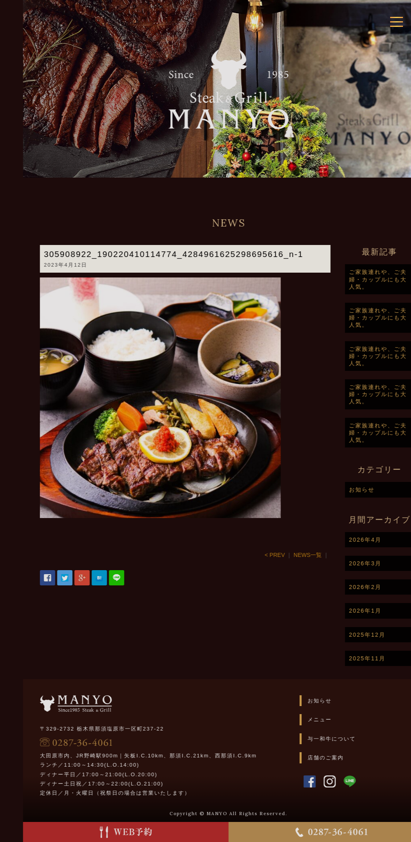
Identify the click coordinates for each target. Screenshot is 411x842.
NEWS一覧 (334, 555)
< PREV (301, 555)
